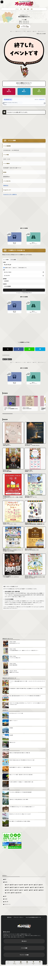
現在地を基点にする (22, 267)
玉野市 (22, 885)
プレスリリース (7, 904)
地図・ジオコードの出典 (41, 33)
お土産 (5, 899)
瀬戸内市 (18, 887)
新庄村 (22, 890)
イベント (17, 9)
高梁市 (41, 885)
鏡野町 (26, 890)
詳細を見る (5, 185)
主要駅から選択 (7, 267)
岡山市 (7, 885)
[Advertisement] (24, 127)
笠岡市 (26, 885)
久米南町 (8, 893)
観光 (28, 9)
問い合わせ (24, 941)
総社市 (36, 885)
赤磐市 (23, 887)
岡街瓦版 (24, 926)
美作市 (32, 887)
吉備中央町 (19, 893)
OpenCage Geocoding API (20, 595)
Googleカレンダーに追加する (10, 194)
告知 (32, 9)
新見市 (7, 887)
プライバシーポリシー (19, 917)
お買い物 (6, 902)
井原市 (31, 885)
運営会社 (9, 917)
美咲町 (13, 893)
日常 (5, 896)
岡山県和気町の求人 (8, 99)
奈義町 (36, 890)
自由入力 (14, 267)
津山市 (17, 885)
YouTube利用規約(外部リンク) (33, 917)
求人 (21, 9)
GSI (25, 593)
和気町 (5, 359)
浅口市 (37, 887)
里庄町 (12, 890)
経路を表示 (24, 290)
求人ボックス (42, 99)
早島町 (7, 890)
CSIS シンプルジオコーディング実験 (34, 593)
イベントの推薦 (24, 948)
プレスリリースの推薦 (24, 955)
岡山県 (9, 359)
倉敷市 (12, 885)
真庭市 (27, 887)
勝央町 (31, 890)
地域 (25, 9)
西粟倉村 (42, 890)
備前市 (12, 887)
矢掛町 (17, 890)
